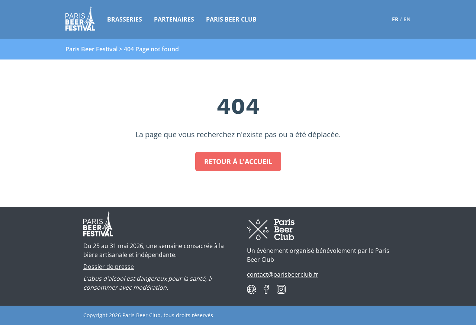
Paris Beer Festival (91, 49)
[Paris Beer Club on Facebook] (266, 289)
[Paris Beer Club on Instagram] (281, 289)
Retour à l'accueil (238, 161)
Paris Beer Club (231, 19)
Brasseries (124, 19)
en (407, 19)
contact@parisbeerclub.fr (282, 274)
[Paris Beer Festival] (80, 19)
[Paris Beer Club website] (251, 289)
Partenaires (174, 19)
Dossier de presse (108, 267)
